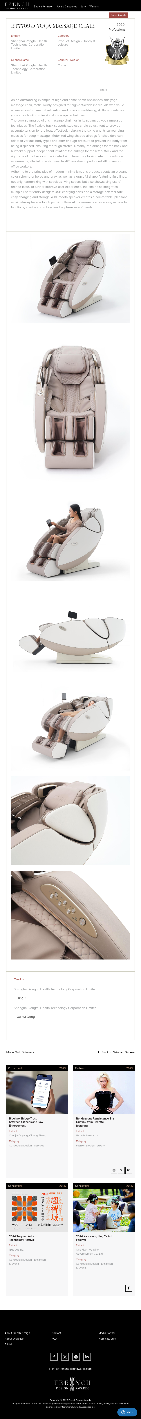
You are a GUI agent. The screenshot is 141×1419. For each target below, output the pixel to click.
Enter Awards (118, 15)
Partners (92, 15)
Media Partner (107, 1333)
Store (104, 15)
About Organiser (14, 1338)
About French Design (17, 1333)
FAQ (54, 1338)
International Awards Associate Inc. (77, 1407)
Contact (56, 1333)
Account (134, 15)
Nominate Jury (107, 1338)
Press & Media (76, 15)
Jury (83, 6)
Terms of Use (88, 1404)
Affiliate (9, 1344)
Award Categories (67, 6)
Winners (94, 6)
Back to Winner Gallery (116, 1052)
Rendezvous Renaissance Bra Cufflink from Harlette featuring (95, 1122)
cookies (125, 1404)
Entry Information (43, 6)
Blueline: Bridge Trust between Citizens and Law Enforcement (26, 1122)
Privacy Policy (102, 1404)
